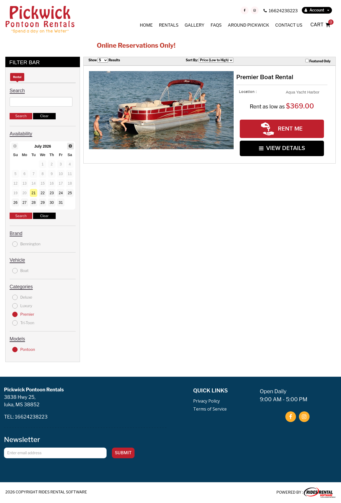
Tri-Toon (23, 323)
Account (317, 10)
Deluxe (22, 297)
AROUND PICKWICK (248, 25)
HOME (146, 25)
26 (15, 202)
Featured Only (318, 61)
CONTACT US (288, 25)
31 (61, 202)
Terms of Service (210, 409)
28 (33, 202)
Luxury (22, 306)
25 (70, 193)
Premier (23, 314)
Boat (20, 270)
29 (42, 202)
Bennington (26, 244)
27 (24, 202)
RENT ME (282, 128)
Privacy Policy (206, 401)
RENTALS (168, 25)
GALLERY (194, 25)
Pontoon (23, 349)
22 (42, 193)
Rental (17, 77)
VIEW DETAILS (282, 148)
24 (61, 193)
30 (52, 202)
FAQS (216, 25)
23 (52, 193)
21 (33, 193)
